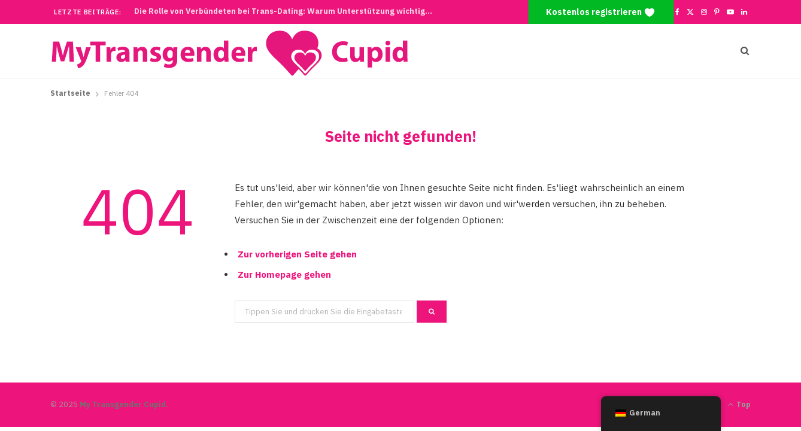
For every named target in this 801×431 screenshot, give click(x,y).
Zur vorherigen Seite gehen (297, 254)
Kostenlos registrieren (601, 13)
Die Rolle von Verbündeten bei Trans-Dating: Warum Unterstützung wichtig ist (285, 11)
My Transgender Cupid (123, 404)
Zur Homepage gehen (284, 274)
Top (739, 404)
